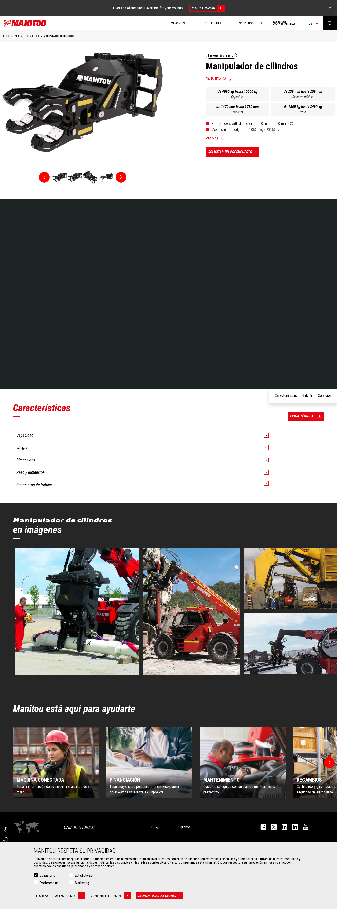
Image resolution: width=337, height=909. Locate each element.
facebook (261, 827)
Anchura (238, 112)
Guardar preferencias (111, 895)
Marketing (82, 883)
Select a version (208, 8)
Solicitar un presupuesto (233, 152)
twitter (271, 827)
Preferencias (49, 883)
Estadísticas (83, 875)
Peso (303, 112)
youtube (303, 827)
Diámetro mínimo (303, 96)
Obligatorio (47, 875)
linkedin (292, 827)
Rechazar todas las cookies (60, 895)
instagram (282, 827)
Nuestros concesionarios (284, 23)
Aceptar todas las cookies (160, 895)
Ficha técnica (216, 79)
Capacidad (237, 96)
